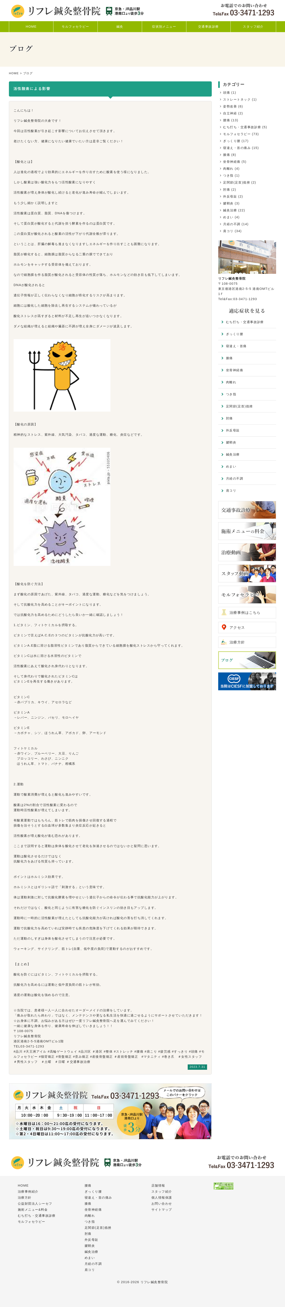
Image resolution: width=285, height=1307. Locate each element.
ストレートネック (237, 99)
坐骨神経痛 (231, 161)
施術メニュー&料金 (33, 1209)
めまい (228, 217)
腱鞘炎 (228, 203)
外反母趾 (230, 196)
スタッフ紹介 (161, 1191)
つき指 (228, 175)
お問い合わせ (161, 1203)
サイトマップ (161, 1209)
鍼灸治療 (230, 210)
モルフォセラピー (237, 134)
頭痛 (226, 92)
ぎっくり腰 (231, 141)
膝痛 (226, 155)
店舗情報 (158, 1185)
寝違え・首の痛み (237, 148)
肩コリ (228, 231)
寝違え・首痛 (236, 346)
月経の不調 (231, 224)
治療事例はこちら (245, 612)
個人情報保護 (161, 1197)
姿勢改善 (230, 106)
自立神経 (230, 113)
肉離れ (228, 168)
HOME (14, 73)
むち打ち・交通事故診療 (242, 127)
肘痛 (226, 189)
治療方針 (237, 642)
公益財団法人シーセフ (35, 1203)
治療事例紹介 (28, 1191)
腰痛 (226, 120)
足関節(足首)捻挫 (236, 182)
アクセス (237, 627)
